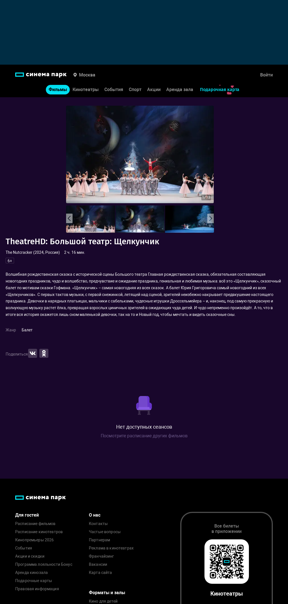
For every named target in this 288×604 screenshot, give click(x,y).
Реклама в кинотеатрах (111, 548)
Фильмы (58, 89)
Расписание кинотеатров (39, 532)
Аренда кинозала (31, 573)
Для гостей (27, 515)
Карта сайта (100, 573)
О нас (94, 515)
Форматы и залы (107, 592)
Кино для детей (103, 601)
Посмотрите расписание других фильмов (144, 435)
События (113, 89)
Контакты (98, 524)
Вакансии (98, 564)
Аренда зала (179, 89)
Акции (154, 89)
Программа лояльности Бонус (43, 564)
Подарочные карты (33, 581)
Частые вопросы (105, 532)
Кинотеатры (86, 89)
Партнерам (99, 540)
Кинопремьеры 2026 (34, 540)
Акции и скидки (29, 556)
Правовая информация (37, 589)
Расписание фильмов (35, 524)
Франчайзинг (101, 556)
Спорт (135, 89)
